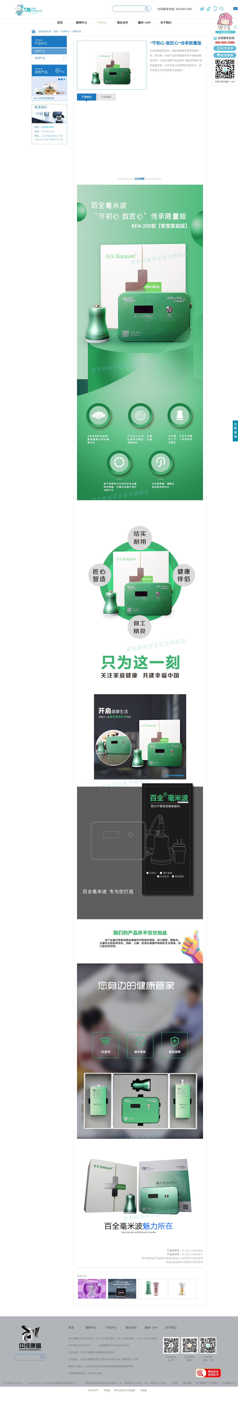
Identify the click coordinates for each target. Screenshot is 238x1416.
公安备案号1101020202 (111, 1345)
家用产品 (77, 31)
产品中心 (65, 31)
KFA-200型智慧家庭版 (44, 98)
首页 (60, 22)
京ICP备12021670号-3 (79, 1345)
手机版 (174, 1383)
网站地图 (186, 1383)
